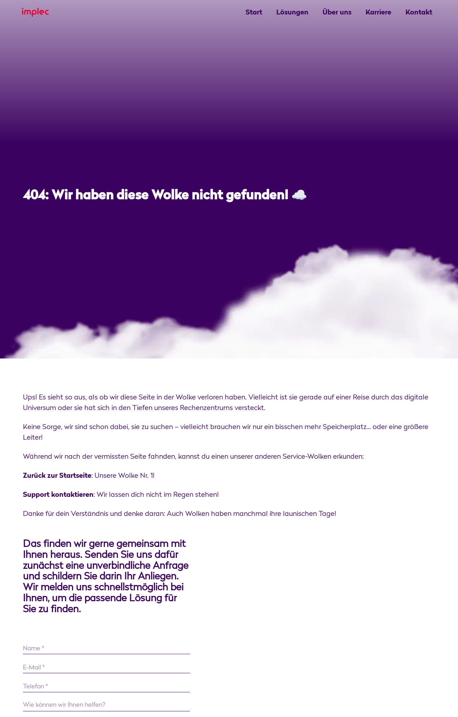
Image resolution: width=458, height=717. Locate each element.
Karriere (378, 12)
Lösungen (292, 12)
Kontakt (418, 12)
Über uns (337, 12)
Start (254, 12)
